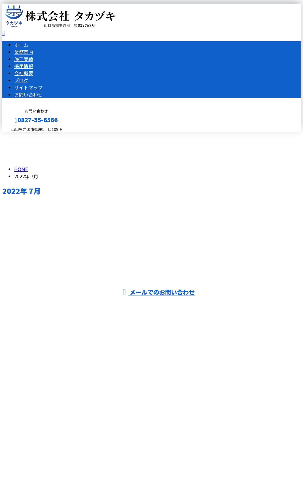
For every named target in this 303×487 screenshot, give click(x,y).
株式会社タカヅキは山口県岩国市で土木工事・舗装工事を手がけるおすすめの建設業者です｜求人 (151, 466)
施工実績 (23, 58)
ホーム (21, 44)
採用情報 (23, 66)
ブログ (21, 80)
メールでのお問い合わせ (159, 292)
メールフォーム (23, 135)
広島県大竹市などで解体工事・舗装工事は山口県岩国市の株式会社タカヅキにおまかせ (106, 400)
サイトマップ (28, 87)
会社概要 (23, 73)
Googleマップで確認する (31, 432)
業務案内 (23, 51)
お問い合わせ (28, 94)
